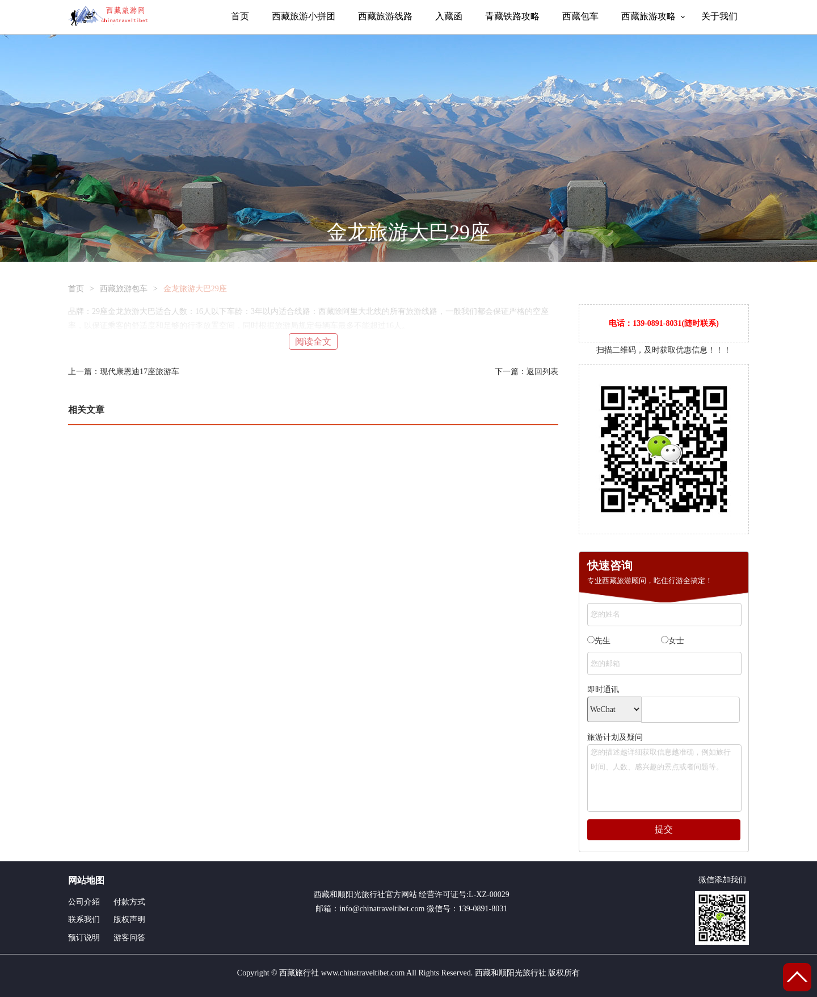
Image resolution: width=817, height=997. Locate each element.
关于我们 (719, 16)
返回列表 (542, 371)
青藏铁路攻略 (512, 16)
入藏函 (448, 16)
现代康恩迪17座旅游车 (139, 371)
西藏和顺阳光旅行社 (349, 894)
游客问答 (129, 937)
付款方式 (129, 902)
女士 (672, 640)
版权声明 (129, 919)
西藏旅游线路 (385, 16)
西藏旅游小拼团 (303, 16)
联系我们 (84, 919)
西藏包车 (580, 16)
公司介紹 (84, 902)
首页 (240, 16)
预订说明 (84, 937)
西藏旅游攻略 (648, 16)
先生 (598, 640)
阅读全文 (313, 341)
